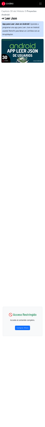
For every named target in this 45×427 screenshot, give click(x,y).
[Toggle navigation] (40, 3)
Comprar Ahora (22, 328)
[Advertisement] (22, 85)
